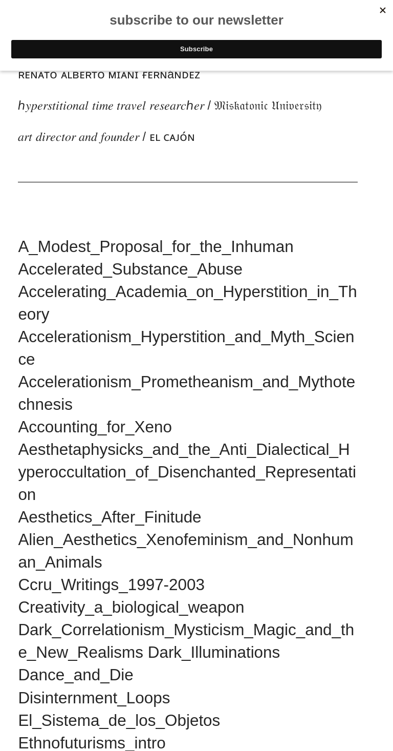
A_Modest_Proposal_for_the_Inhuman (155, 247)
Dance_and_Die (75, 675)
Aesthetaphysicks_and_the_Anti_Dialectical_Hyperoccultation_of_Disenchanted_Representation (187, 472)
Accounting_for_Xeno (95, 427)
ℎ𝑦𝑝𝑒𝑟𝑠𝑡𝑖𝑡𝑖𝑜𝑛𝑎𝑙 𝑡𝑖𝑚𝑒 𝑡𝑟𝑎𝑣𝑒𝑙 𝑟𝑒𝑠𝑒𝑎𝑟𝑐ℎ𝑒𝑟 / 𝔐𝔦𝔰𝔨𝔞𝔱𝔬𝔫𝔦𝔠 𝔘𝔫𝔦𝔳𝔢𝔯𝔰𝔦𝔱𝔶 (170, 105)
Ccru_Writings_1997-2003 (111, 585)
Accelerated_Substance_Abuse (130, 269)
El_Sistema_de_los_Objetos (119, 720)
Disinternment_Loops (94, 698)
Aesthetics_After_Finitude (109, 517)
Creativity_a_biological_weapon (131, 607)
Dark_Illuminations (214, 652)
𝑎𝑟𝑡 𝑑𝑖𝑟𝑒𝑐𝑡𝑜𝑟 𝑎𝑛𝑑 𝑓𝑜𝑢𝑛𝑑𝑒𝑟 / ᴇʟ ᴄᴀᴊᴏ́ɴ (106, 136)
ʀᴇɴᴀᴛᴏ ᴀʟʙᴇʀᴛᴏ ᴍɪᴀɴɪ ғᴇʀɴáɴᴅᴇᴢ (109, 74)
